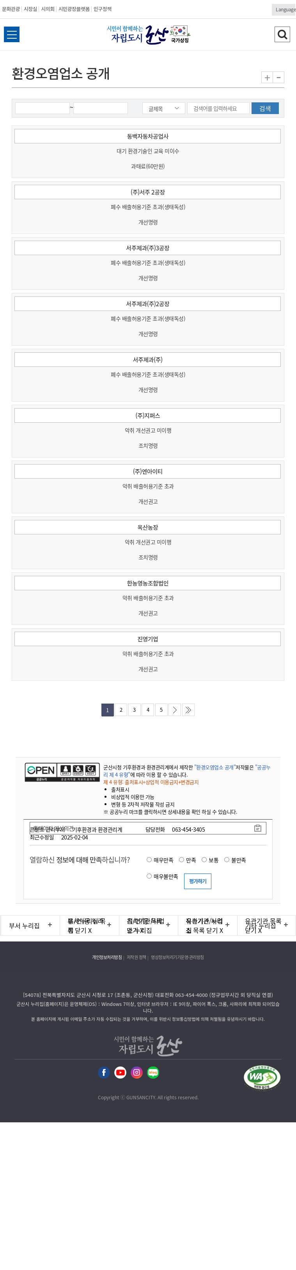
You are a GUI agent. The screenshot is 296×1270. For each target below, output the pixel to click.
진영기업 (147, 639)
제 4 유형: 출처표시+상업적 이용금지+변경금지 (151, 782)
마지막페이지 (188, 710)
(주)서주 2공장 (148, 192)
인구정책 (103, 9)
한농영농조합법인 (147, 583)
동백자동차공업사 (147, 136)
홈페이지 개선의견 (53, 828)
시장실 (30, 9)
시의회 (47, 9)
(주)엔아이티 (148, 471)
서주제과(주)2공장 (147, 304)
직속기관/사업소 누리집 (146, 925)
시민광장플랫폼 (74, 9)
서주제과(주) (148, 359)
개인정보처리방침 (107, 957)
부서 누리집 (24, 925)
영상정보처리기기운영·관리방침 (177, 957)
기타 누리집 (260, 925)
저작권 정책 (136, 957)
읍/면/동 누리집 (85, 925)
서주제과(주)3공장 (147, 248)
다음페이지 (175, 710)
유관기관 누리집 (204, 925)
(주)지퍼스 (147, 415)
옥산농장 (147, 527)
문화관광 (11, 9)
